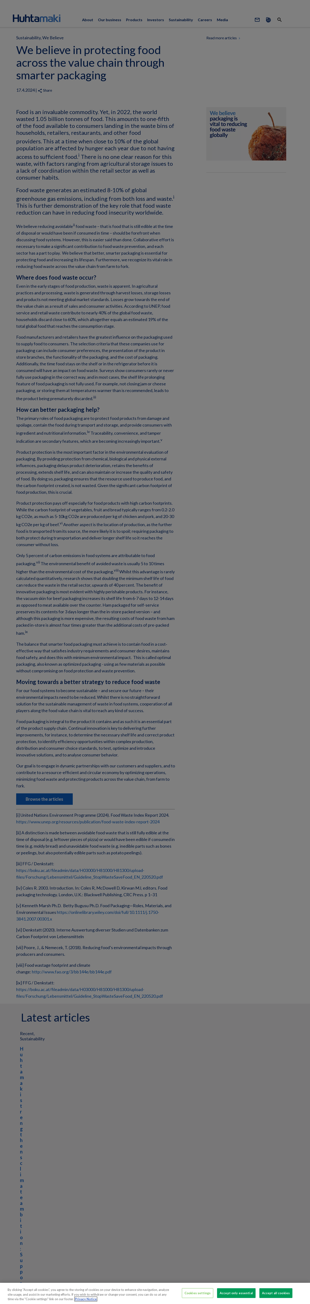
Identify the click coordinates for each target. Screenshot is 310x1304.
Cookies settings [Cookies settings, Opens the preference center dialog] (197, 1293)
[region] (155, 1293)
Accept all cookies (276, 1293)
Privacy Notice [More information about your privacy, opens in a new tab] (86, 1299)
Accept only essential (236, 1293)
